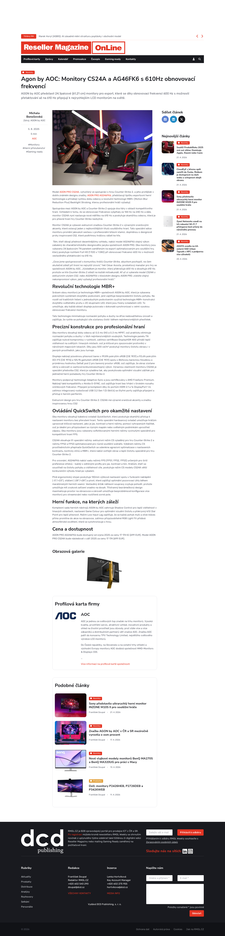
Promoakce (79, 59)
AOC (34, 138)
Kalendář (63, 59)
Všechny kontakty (79, 893)
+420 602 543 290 (78, 883)
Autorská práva (161, 929)
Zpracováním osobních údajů (162, 842)
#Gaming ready (34, 151)
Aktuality (26, 876)
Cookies (178, 929)
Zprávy (49, 59)
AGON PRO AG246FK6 (99, 195)
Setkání (25, 901)
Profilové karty (32, 59)
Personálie (27, 906)
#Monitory (34, 144)
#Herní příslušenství (34, 148)
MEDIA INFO (113, 893)
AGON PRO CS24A (69, 192)
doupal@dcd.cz (76, 887)
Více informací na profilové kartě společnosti (105, 664)
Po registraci (75, 834)
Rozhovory (27, 896)
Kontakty (131, 59)
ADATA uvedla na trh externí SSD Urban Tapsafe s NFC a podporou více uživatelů (190, 250)
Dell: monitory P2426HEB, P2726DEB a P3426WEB (116, 787)
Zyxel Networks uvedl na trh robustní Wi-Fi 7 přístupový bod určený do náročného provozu (189, 225)
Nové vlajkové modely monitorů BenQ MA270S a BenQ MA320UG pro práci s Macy (121, 760)
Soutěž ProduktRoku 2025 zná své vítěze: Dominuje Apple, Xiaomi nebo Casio (190, 150)
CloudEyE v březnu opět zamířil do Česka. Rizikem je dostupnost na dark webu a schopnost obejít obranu (189, 175)
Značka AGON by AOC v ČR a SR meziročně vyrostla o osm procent (118, 733)
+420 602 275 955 (117, 883)
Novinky (27, 72)
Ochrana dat (142, 929)
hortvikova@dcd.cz (117, 887)
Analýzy (25, 891)
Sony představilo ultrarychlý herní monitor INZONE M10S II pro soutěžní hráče (117, 705)
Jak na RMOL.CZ (195, 929)
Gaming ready (113, 59)
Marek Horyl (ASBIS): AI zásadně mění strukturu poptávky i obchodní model (80, 36)
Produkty (26, 881)
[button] (200, 59)
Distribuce (26, 886)
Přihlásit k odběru (190, 832)
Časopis (95, 59)
